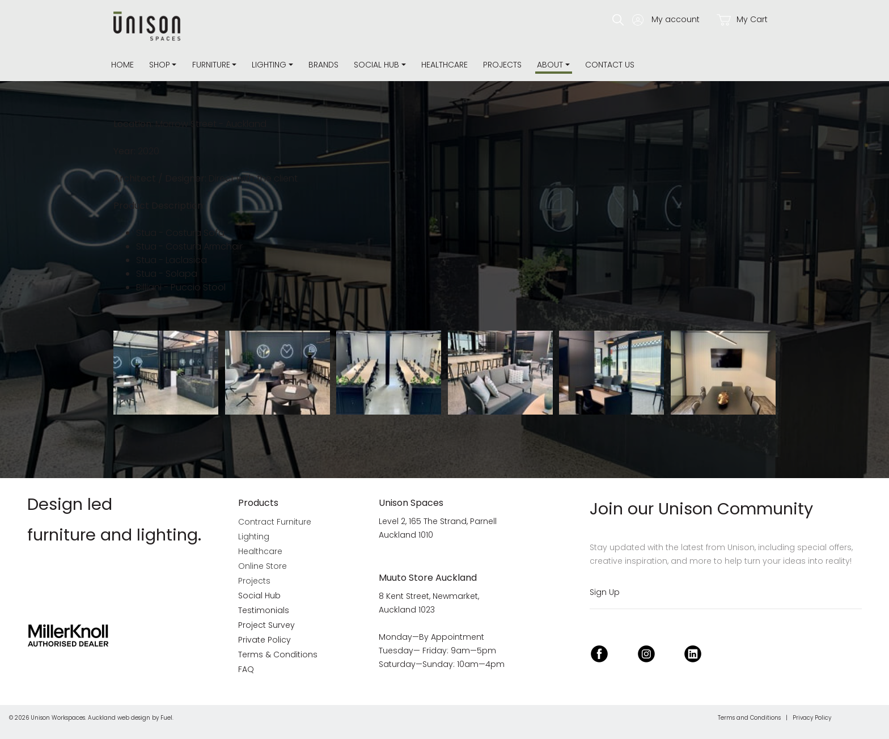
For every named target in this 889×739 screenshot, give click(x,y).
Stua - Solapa (166, 273)
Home (122, 64)
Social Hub (376, 64)
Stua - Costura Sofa (180, 232)
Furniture (211, 64)
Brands (323, 64)
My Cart (742, 20)
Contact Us (609, 64)
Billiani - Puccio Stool (181, 287)
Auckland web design (119, 717)
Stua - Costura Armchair (189, 246)
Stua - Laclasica (171, 260)
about (550, 64)
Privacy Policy (812, 717)
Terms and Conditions (749, 717)
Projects (502, 64)
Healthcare (444, 64)
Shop (159, 64)
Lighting (269, 64)
